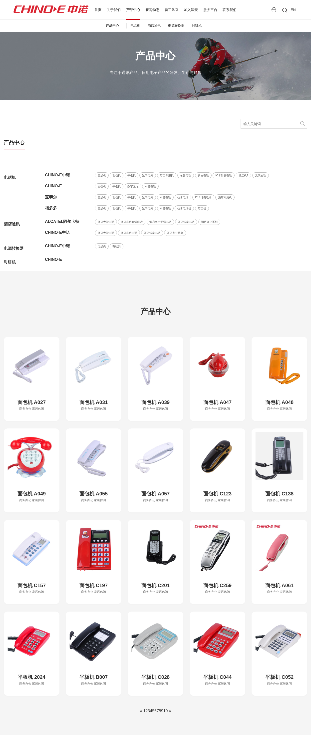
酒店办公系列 (209, 221)
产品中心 (133, 10)
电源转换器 (176, 25)
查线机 (102, 175)
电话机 (135, 25)
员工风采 (172, 10)
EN (293, 9)
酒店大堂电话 (106, 221)
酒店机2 (243, 175)
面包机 (116, 175)
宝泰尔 (51, 197)
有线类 (116, 246)
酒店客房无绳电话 (160, 221)
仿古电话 (203, 175)
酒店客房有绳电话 (132, 221)
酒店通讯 (154, 25)
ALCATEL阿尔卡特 (62, 221)
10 (165, 711)
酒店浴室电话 (186, 221)
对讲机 (197, 25)
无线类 (102, 246)
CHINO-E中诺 (57, 175)
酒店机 (202, 208)
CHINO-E (53, 186)
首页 (97, 10)
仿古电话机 (184, 208)
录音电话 (185, 175)
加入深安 (191, 10)
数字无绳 (147, 175)
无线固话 (260, 175)
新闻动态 (152, 10)
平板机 (131, 175)
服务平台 (210, 10)
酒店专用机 (167, 175)
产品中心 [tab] (14, 142)
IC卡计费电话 (223, 175)
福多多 (51, 208)
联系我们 (230, 10)
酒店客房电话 (129, 232)
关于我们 (114, 10)
